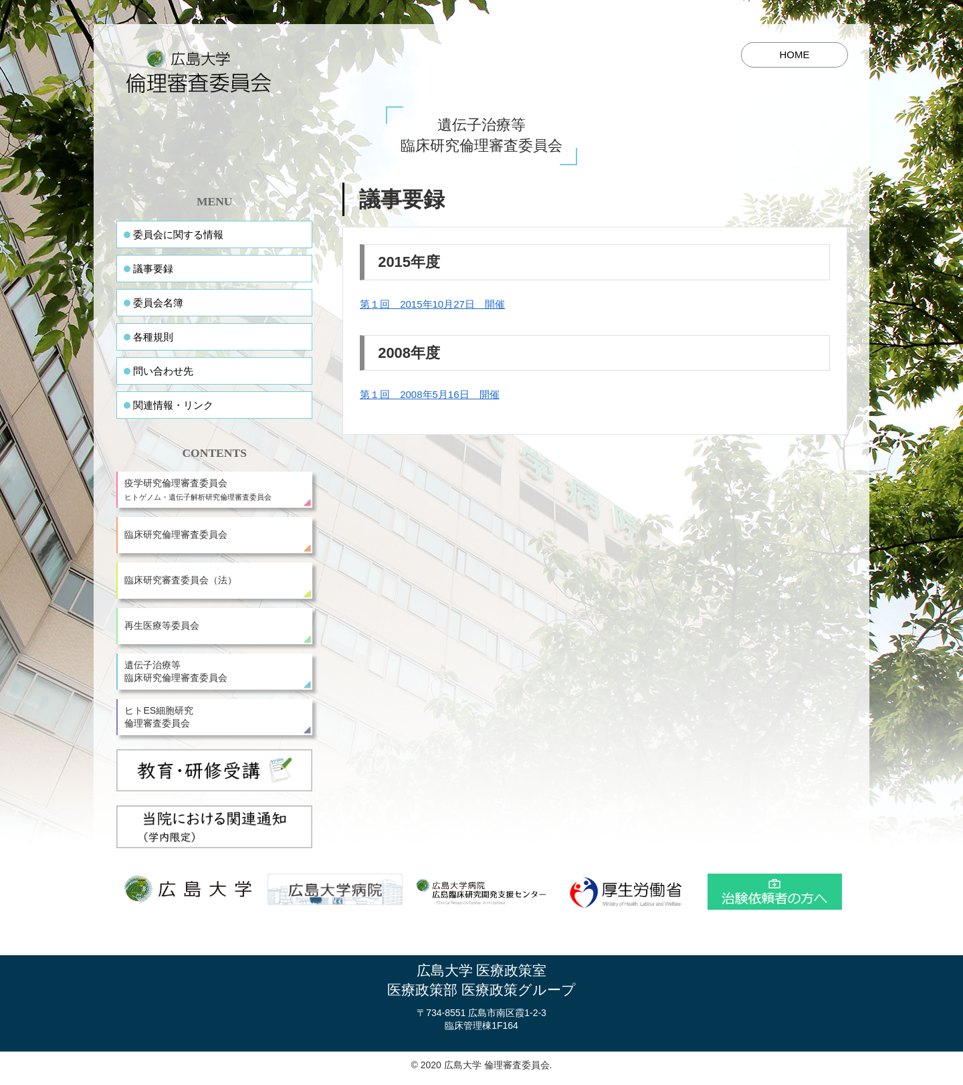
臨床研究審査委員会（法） (180, 580)
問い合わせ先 (163, 371)
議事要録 (153, 268)
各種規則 (153, 336)
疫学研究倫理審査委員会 (216, 490)
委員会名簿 (158, 302)
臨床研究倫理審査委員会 (175, 534)
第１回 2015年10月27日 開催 (432, 304)
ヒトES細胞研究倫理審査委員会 (158, 717)
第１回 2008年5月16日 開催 (429, 394)
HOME (795, 54)
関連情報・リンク (173, 405)
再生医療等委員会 (161, 625)
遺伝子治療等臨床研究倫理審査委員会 (175, 672)
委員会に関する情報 (178, 234)
